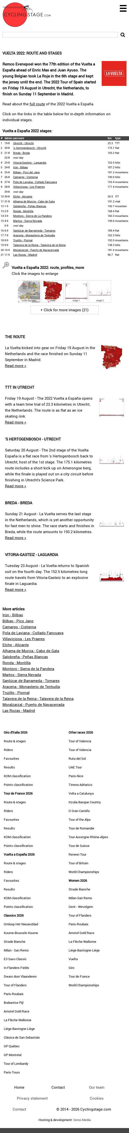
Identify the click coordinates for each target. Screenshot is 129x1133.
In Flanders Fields (16, 967)
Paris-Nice (76, 776)
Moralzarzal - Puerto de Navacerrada (36, 250)
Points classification (18, 784)
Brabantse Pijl (13, 1002)
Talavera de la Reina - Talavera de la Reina (39, 245)
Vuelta (73, 959)
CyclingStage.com (29, 14)
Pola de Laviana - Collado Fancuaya (35, 182)
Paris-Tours (12, 1072)
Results (9, 767)
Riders (8, 750)
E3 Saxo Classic (15, 959)
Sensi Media (82, 1120)
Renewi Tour (77, 854)
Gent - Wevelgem (81, 906)
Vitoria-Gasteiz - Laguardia (29, 162)
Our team (96, 1087)
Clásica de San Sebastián (22, 1037)
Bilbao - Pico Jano (18, 620)
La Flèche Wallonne (17, 1020)
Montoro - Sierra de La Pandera (32, 216)
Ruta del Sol (77, 758)
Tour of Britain (78, 863)
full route (37, 103)
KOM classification (17, 776)
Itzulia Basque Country (85, 802)
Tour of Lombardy (16, 1063)
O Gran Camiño (79, 811)
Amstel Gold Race (16, 1011)
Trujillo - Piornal (23, 240)
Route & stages (15, 741)
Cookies (97, 1098)
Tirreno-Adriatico (80, 784)
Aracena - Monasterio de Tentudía (34, 235)
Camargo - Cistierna (25, 177)
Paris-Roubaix (14, 994)
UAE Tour (75, 767)
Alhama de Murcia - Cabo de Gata (34, 201)
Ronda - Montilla (23, 211)
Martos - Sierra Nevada (27, 221)
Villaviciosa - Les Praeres (29, 187)
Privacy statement (32, 1098)
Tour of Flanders (15, 985)
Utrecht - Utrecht (23, 143)
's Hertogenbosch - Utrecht (29, 148)
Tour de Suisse (79, 845)
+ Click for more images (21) (64, 309)
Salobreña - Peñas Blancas (29, 206)
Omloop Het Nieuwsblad (21, 924)
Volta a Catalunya (81, 793)
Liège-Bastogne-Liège (19, 1028)
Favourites (11, 758)
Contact (19, 1109)
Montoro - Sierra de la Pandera (28, 668)
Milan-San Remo (80, 898)
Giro (71, 967)
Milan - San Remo (16, 950)
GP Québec (12, 1046)
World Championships (84, 872)
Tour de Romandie (81, 828)
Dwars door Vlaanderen (20, 976)
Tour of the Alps (80, 819)
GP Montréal (12, 1055)
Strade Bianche (14, 941)
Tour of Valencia (80, 741)
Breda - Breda (21, 153)
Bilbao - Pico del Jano (26, 172)
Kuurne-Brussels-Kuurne (21, 933)
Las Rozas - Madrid (25, 254)
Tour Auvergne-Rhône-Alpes (88, 837)
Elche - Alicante (22, 196)
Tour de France (79, 976)
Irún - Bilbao (20, 167)
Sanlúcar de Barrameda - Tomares (34, 230)
